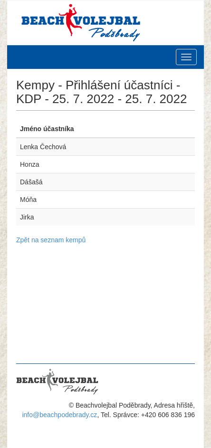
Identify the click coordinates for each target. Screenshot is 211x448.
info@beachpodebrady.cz (59, 415)
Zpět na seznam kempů (51, 240)
